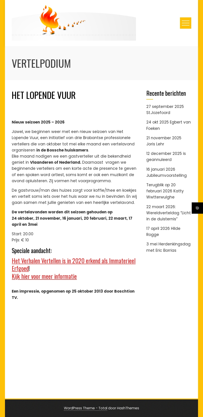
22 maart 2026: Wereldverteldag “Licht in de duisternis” (168, 213)
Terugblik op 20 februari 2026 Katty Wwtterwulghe (165, 191)
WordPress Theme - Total (85, 408)
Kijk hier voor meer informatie (44, 276)
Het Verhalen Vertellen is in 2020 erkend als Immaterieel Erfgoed (73, 264)
